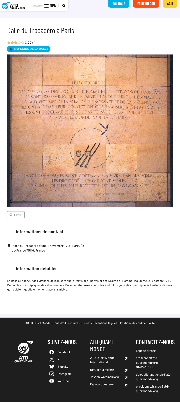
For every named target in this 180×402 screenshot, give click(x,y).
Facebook (64, 353)
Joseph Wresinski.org (104, 377)
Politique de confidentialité (137, 323)
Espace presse (146, 351)
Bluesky (63, 367)
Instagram (65, 374)
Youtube (63, 381)
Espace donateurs (102, 385)
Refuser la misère (102, 370)
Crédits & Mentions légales (100, 323)
